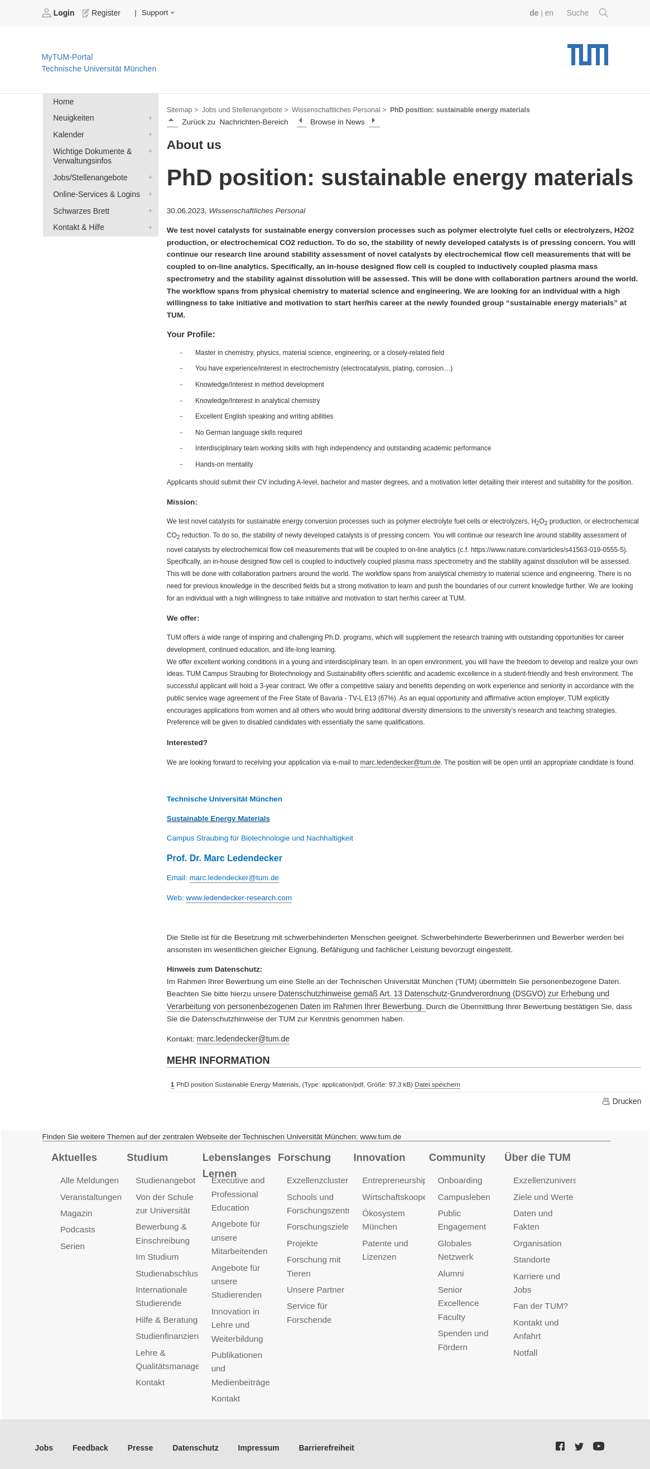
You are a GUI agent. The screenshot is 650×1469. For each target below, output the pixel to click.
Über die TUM (537, 1154)
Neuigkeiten (147, 117)
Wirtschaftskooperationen (409, 1193)
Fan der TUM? (540, 1301)
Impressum (254, 1440)
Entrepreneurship (394, 1177)
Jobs (44, 1440)
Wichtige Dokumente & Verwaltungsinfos (147, 149)
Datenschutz (192, 1440)
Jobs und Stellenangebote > (243, 109)
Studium (147, 1154)
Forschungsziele (317, 1223)
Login (59, 12)
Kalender (147, 133)
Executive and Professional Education (237, 1191)
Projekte (302, 1239)
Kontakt (150, 1376)
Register (102, 12)
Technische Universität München (587, 50)
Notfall (525, 1347)
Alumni (451, 1269)
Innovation (378, 1154)
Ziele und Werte (542, 1193)
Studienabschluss (168, 1269)
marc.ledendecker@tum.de (241, 1037)
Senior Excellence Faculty (458, 1298)
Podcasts (77, 1226)
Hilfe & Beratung (166, 1314)
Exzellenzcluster (317, 1177)
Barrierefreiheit (321, 1440)
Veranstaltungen (90, 1193)
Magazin (76, 1209)
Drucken (621, 1098)
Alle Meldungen (89, 1177)
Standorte (531, 1255)
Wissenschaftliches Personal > (336, 109)
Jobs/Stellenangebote (147, 176)
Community (456, 1154)
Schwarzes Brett (147, 208)
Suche (587, 12)
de (535, 12)
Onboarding (460, 1177)
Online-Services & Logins (147, 192)
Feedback (89, 1440)
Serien (72, 1242)
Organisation (537, 1239)
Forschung (304, 1154)
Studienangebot (165, 1177)
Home (63, 101)
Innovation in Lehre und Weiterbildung (236, 1320)
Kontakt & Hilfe (147, 224)
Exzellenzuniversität (550, 1177)
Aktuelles (73, 1154)
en (550, 12)
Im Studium (157, 1252)
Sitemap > (182, 109)
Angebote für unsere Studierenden (236, 1277)
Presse (138, 1440)
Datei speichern (437, 1082)
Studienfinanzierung (172, 1331)
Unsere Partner (315, 1285)
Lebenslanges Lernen (236, 1162)
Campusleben (463, 1193)
